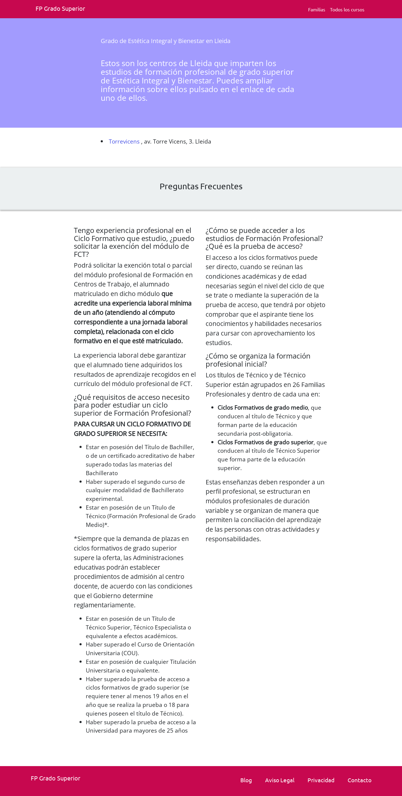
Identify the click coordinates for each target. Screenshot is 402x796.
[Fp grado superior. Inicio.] (58, 779)
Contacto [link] (360, 779)
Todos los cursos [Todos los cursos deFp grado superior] (347, 9)
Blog (246, 779)
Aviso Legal (279, 779)
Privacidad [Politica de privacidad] (321, 779)
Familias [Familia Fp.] (316, 9)
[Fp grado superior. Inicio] (62, 9)
